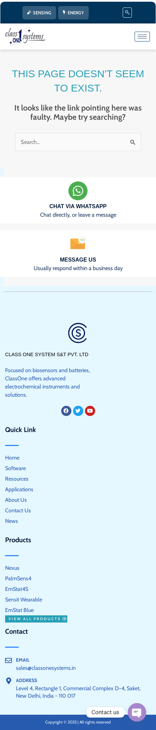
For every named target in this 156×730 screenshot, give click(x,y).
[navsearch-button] (127, 12)
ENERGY (73, 12)
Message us (78, 260)
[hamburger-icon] (142, 37)
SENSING (39, 12)
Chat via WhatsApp (78, 206)
